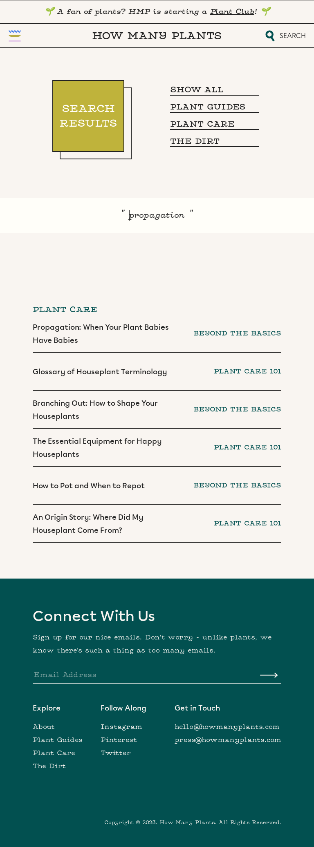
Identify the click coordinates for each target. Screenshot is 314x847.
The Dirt (49, 766)
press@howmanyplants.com (228, 739)
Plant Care (54, 753)
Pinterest (119, 739)
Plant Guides (58, 739)
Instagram (121, 726)
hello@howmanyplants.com (227, 726)
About (44, 726)
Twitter (116, 753)
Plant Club (232, 12)
